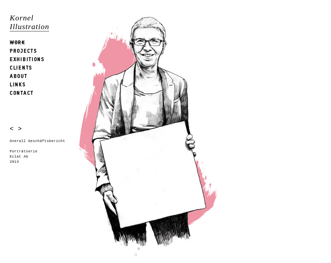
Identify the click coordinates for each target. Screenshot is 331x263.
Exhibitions (27, 59)
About (18, 75)
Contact (22, 92)
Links (18, 84)
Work (17, 42)
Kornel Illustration (29, 22)
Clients (21, 67)
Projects (23, 50)
